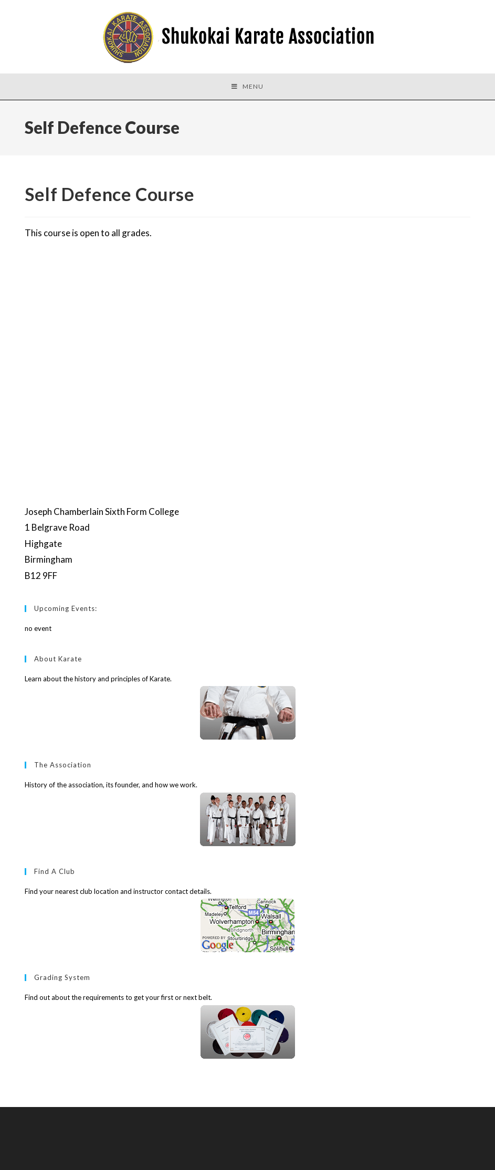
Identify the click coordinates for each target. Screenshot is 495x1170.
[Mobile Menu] (247, 86)
